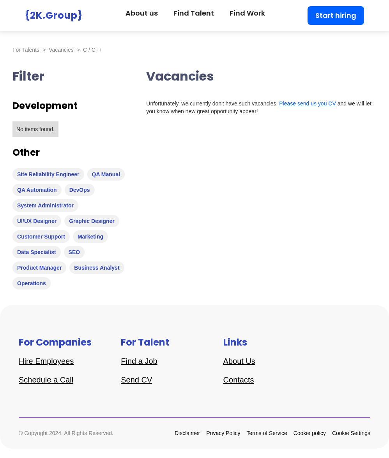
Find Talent (193, 13)
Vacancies (61, 50)
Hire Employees (46, 361)
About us (142, 13)
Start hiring (335, 15)
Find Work (247, 13)
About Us (239, 361)
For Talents (25, 50)
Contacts (238, 380)
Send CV (136, 380)
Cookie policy (310, 433)
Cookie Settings (351, 433)
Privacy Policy (223, 433)
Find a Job (139, 361)
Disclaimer (187, 433)
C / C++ (92, 50)
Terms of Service (266, 433)
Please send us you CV (307, 103)
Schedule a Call (46, 380)
